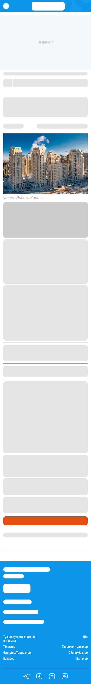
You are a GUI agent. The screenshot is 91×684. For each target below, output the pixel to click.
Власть (65, 230)
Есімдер (8, 659)
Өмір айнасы (15, 521)
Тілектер (9, 647)
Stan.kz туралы (17, 602)
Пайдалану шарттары (23, 622)
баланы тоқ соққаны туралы (56, 505)
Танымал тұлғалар (75, 647)
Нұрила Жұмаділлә (18, 535)
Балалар (82, 659)
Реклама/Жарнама (20, 612)
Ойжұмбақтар (78, 653)
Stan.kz (22, 230)
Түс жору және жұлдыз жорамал (19, 639)
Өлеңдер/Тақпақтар (17, 653)
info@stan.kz (13, 576)
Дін (85, 637)
